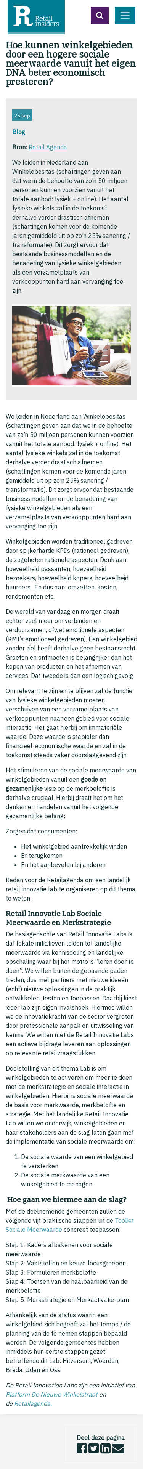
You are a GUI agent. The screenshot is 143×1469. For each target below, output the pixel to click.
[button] (100, 15)
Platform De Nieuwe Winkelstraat (52, 1394)
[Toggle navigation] (125, 15)
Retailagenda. (33, 1403)
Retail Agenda (48, 147)
